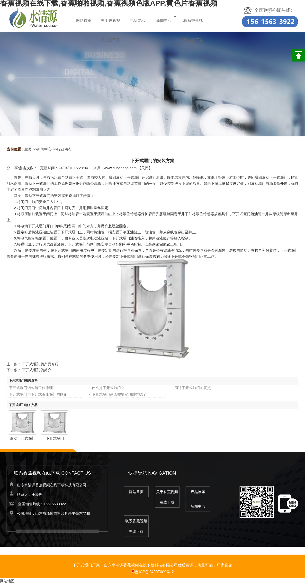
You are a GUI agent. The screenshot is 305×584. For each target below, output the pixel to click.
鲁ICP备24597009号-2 (152, 572)
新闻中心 (44, 149)
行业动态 (64, 149)
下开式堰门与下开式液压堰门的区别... (40, 394)
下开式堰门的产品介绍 (40, 364)
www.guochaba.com (120, 168)
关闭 (145, 168)
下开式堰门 (55, 438)
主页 (28, 149)
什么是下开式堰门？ (108, 388)
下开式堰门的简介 (36, 370)
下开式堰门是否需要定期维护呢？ (119, 394)
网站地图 (7, 581)
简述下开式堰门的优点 (192, 388)
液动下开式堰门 (23, 438)
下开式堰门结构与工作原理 (31, 388)
